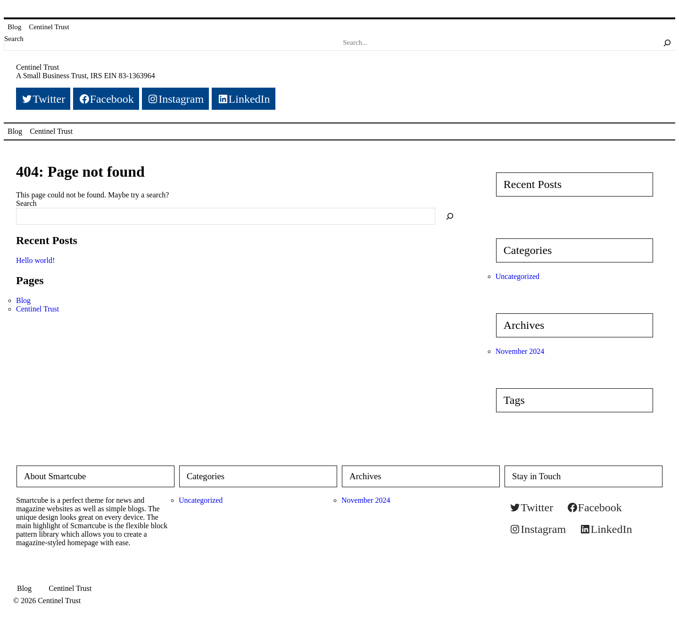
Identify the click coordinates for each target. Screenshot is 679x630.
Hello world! (35, 260)
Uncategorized (517, 276)
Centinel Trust (49, 27)
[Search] (667, 42)
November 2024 (520, 351)
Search (14, 38)
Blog (14, 27)
